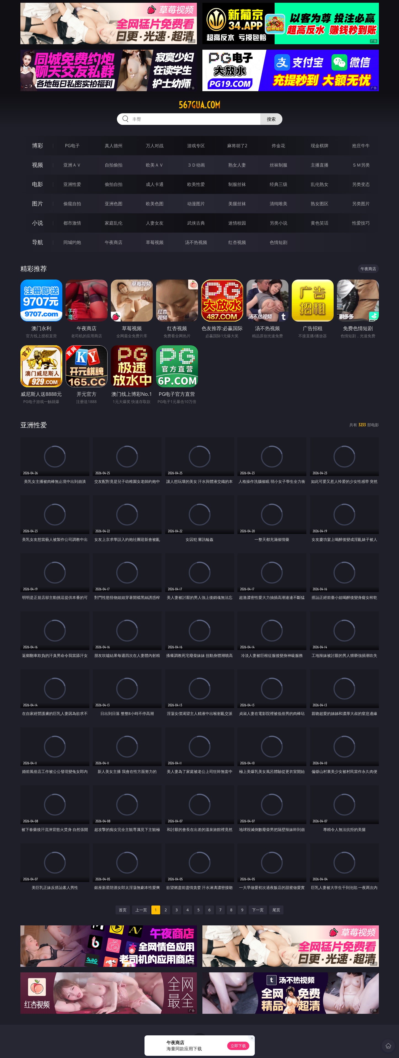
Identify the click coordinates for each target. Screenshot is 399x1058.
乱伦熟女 (319, 184)
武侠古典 (196, 223)
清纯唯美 (278, 204)
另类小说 (278, 223)
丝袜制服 (278, 165)
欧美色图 (155, 204)
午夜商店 (113, 242)
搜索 (271, 119)
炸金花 (278, 146)
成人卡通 (155, 184)
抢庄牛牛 (361, 146)
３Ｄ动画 (196, 165)
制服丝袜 (237, 184)
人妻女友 (155, 223)
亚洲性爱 (72, 184)
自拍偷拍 (113, 165)
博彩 (37, 145)
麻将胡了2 (237, 146)
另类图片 (361, 204)
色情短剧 (278, 242)
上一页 (141, 909)
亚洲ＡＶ (72, 165)
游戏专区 (196, 146)
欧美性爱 (196, 184)
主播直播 (319, 165)
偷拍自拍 (113, 184)
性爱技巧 (361, 223)
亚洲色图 (113, 204)
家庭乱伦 (113, 223)
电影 (37, 184)
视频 (37, 165)
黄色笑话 (319, 223)
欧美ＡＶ (155, 165)
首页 (123, 909)
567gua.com (199, 104)
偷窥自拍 (72, 204)
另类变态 (361, 184)
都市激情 (72, 223)
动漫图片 (196, 204)
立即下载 (238, 1045)
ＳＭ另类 (361, 165)
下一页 (258, 909)
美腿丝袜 (237, 204)
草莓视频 (155, 242)
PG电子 (72, 146)
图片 (37, 203)
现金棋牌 (319, 146)
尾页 (276, 909)
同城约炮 (72, 242)
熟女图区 (319, 204)
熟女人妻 (237, 165)
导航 (37, 242)
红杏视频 (237, 242)
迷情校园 (237, 223)
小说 (37, 223)
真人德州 (113, 146)
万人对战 (155, 146)
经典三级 (278, 184)
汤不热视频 (196, 242)
